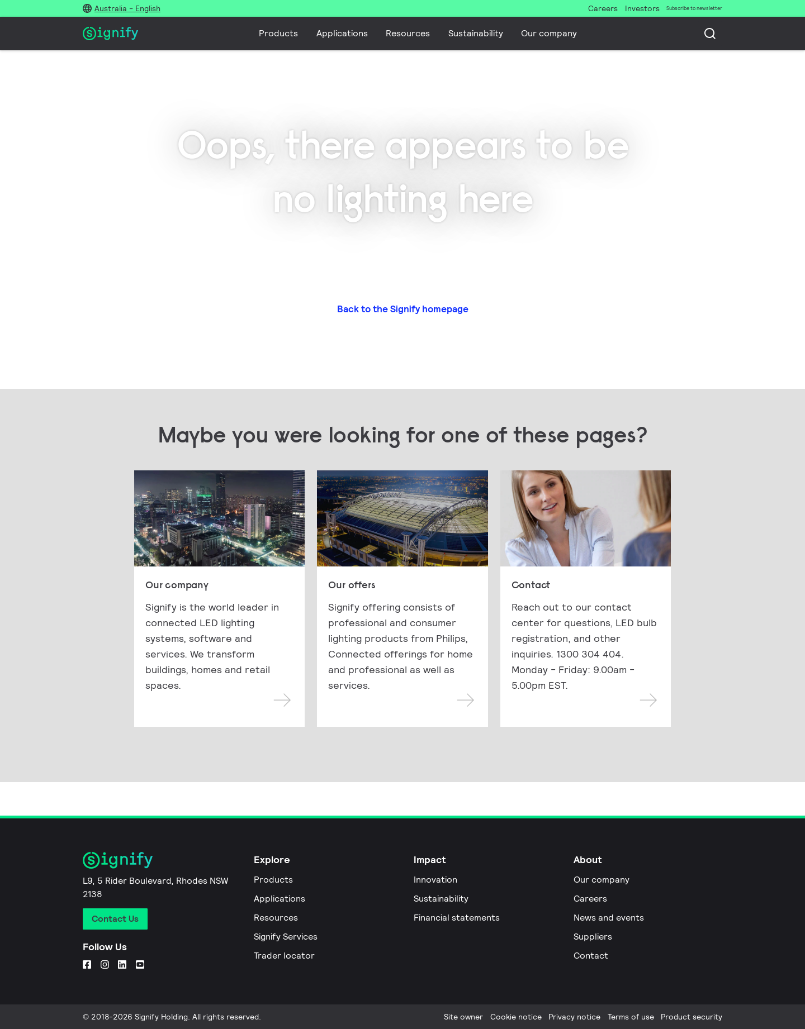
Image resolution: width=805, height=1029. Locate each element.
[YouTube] (140, 964)
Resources (408, 33)
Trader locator (284, 955)
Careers (590, 898)
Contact (591, 955)
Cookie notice (516, 1017)
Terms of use (631, 1017)
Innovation (435, 879)
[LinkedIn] (122, 964)
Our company (549, 33)
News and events (609, 917)
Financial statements (457, 917)
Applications (342, 33)
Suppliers (593, 936)
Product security (691, 1017)
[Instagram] (105, 964)
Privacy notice (574, 1017)
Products (278, 33)
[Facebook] (87, 964)
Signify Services (286, 936)
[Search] (710, 33)
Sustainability (475, 33)
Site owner (463, 1017)
